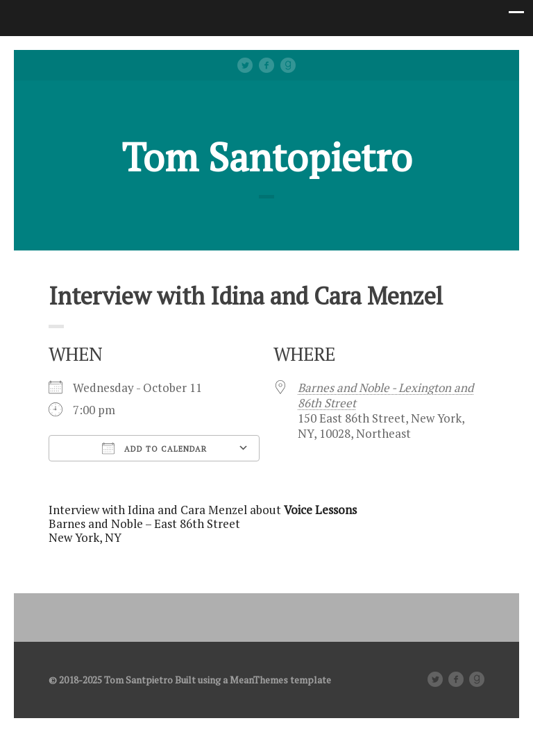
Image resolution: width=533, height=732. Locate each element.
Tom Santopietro (266, 156)
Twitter (245, 65)
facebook (266, 65)
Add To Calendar (154, 448)
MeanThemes (259, 679)
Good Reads (288, 65)
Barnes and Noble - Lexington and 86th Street (385, 395)
